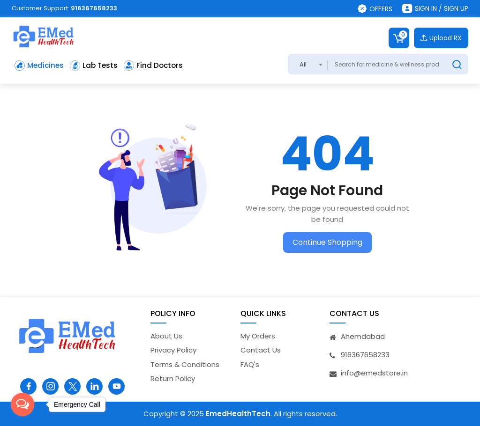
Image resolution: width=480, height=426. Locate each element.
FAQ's (249, 364)
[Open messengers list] (22, 404)
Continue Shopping (327, 242)
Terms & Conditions (184, 364)
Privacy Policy (173, 350)
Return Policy (172, 378)
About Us (166, 336)
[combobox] (308, 64)
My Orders (257, 336)
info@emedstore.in (374, 373)
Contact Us (260, 350)
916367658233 (94, 8)
